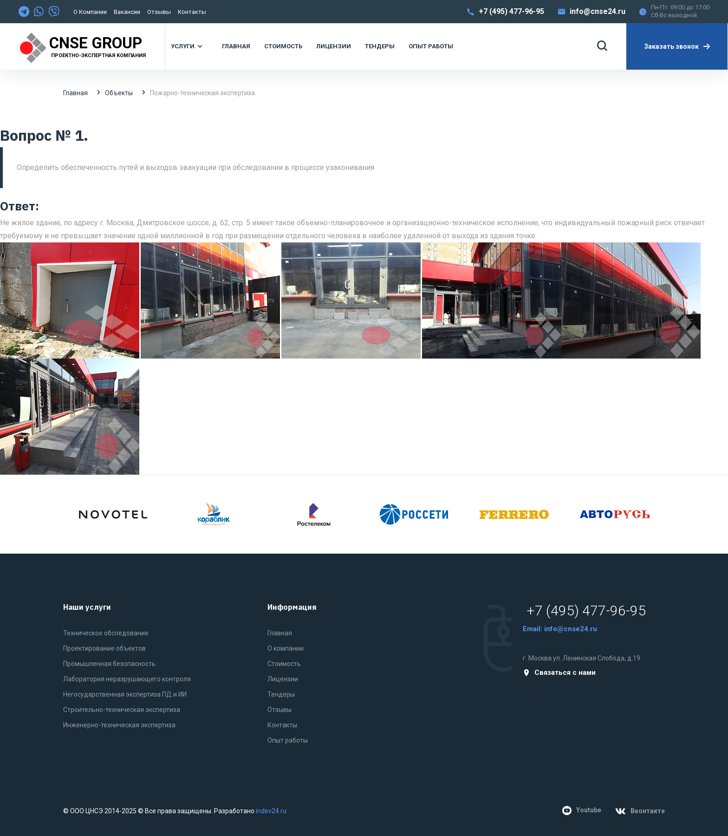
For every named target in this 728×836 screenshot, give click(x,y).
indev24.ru (271, 811)
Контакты (192, 11)
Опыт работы (287, 740)
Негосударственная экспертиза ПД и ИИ (125, 694)
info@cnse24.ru (597, 11)
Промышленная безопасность (109, 663)
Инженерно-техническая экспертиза (119, 725)
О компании (90, 11)
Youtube (581, 810)
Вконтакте (640, 811)
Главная (75, 93)
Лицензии (282, 679)
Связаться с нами (559, 672)
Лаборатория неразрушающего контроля (127, 679)
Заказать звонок (677, 46)
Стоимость (284, 663)
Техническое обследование (106, 633)
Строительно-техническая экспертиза (121, 709)
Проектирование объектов (104, 648)
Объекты (119, 93)
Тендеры (281, 694)
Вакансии (127, 11)
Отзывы (159, 11)
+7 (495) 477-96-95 (511, 11)
